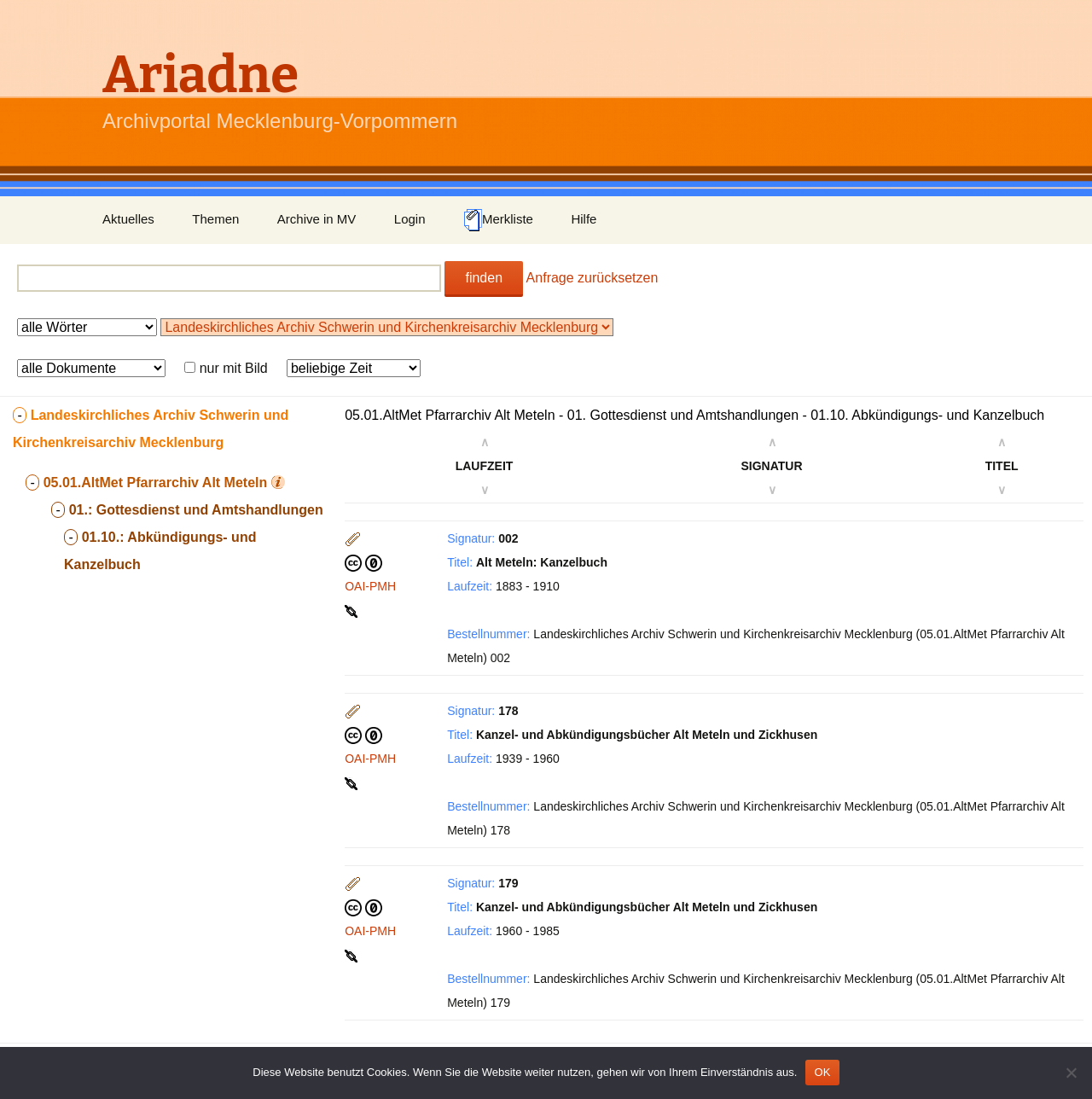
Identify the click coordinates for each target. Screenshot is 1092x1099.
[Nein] (1070, 1072)
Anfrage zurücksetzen (592, 277)
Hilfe (583, 219)
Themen (215, 219)
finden (483, 277)
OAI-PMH (370, 586)
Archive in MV (317, 219)
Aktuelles (128, 219)
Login (410, 219)
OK (822, 1072)
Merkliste (498, 220)
